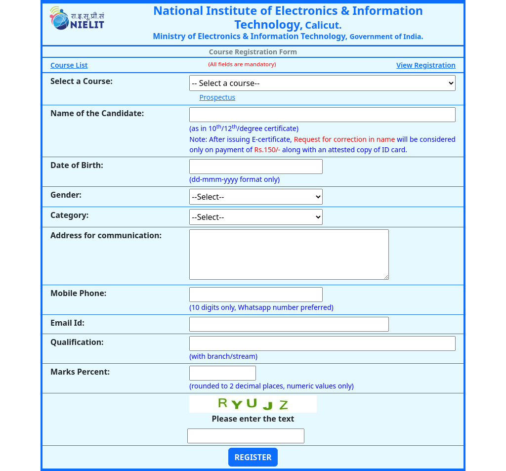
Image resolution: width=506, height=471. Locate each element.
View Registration (426, 65)
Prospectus (218, 97)
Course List (69, 65)
